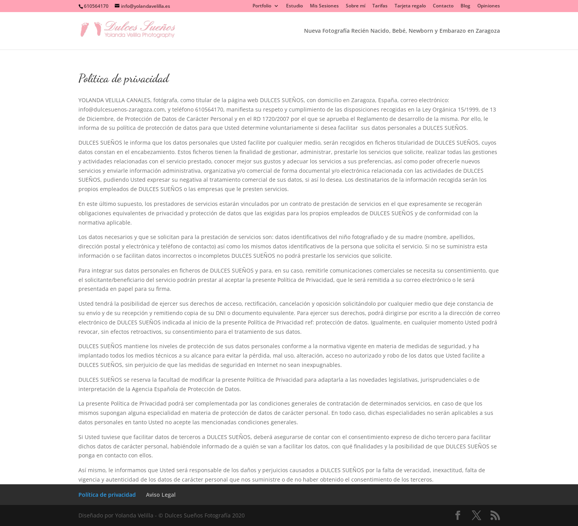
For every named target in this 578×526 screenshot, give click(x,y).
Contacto (443, 6)
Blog (465, 6)
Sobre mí (355, 6)
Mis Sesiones (324, 6)
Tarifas (380, 6)
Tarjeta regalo (410, 6)
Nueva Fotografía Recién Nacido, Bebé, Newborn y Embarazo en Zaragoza (402, 31)
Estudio (294, 6)
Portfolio (262, 6)
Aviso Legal (161, 494)
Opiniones (488, 6)
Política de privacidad (107, 494)
